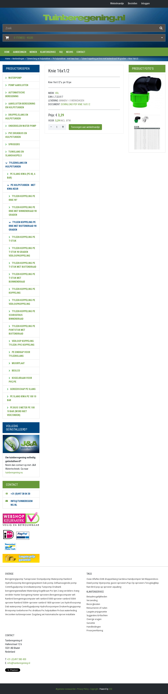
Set (142, 579)
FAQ (61, 52)
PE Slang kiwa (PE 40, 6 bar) (21, 176)
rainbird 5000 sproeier (51, 598)
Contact (80, 52)
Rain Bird (91, 586)
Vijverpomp (104, 582)
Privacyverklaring (95, 630)
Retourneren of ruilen (97, 607)
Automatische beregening (15, 94)
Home (7, 52)
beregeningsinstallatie (16, 590)
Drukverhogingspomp (70, 606)
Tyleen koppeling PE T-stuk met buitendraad (22, 265)
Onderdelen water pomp (20, 126)
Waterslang (32, 590)
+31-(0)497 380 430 (16, 659)
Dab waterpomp (13, 606)
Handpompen (134, 579)
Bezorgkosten (93, 604)
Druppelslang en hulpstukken (16, 116)
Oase (89, 579)
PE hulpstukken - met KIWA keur (21, 187)
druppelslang (111, 579)
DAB (102, 579)
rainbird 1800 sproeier (49, 602)
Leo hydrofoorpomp (71, 602)
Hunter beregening (23, 594)
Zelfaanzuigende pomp (65, 582)
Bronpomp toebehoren (16, 610)
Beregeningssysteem (32, 582)
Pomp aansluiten (16, 85)
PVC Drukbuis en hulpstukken (16, 135)
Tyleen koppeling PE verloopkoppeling (22, 302)
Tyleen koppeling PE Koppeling (22, 291)
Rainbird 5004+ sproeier (26, 602)
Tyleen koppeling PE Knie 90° (22, 198)
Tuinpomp (47, 586)
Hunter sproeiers (41, 594)
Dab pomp (48, 582)
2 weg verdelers (65, 590)
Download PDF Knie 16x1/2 (75, 104)
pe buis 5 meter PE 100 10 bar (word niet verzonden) (21, 411)
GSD (110, 689)
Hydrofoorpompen (49, 606)
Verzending (92, 600)
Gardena (122, 579)
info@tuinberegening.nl (18, 663)
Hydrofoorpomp (13, 582)
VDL (57, 93)
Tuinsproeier (30, 579)
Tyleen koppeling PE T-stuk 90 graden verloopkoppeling (22, 252)
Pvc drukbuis (35, 610)
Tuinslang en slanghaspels (14, 153)
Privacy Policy (83, 689)
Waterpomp (13, 77)
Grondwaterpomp (32, 586)
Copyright (94, 689)
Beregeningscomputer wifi (62, 594)
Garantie (91, 622)
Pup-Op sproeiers (136, 582)
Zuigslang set (38, 614)
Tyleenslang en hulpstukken (16, 164)
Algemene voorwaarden (66, 689)
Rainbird (67, 579)
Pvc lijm (53, 590)
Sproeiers (12, 144)
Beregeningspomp (14, 579)
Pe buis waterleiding (67, 610)
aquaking (116, 586)
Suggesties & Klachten (97, 615)
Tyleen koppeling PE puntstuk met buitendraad (22, 330)
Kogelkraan (43, 590)
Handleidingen (94, 626)
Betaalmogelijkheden (97, 596)
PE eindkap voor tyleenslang (19, 354)
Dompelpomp (44, 579)
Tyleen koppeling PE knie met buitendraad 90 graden (22, 226)
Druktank (56, 586)
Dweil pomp (92, 582)
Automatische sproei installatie (60, 614)
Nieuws (69, 52)
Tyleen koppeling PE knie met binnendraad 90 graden (23, 211)
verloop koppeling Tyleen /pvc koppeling (21, 343)
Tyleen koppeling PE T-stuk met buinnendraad (22, 278)
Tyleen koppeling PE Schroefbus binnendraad (22, 315)
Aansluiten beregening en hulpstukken (20, 105)
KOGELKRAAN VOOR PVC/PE (20, 380)
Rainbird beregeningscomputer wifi (22, 598)
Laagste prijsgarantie (97, 611)
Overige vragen (94, 619)
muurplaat (17, 363)
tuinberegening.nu (14, 472)
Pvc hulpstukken (49, 610)
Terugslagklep (152, 582)
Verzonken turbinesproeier (18, 614)
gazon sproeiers (119, 582)
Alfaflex (95, 579)
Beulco (14, 370)
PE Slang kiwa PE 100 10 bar (21, 398)
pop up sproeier (104, 586)
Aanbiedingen (19, 52)
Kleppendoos (151, 579)
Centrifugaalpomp (14, 586)
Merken (33, 52)
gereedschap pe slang (21, 389)
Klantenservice (48, 52)
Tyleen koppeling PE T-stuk (22, 239)
